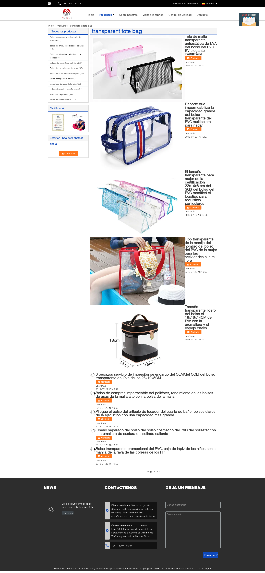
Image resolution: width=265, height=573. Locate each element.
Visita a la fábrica (153, 14)
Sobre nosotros (128, 14)
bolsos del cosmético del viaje (64, 63)
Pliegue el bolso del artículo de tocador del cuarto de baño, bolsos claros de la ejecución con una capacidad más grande (155, 413)
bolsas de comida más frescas (64, 89)
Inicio (91, 14)
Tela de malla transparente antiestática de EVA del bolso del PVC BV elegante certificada (201, 45)
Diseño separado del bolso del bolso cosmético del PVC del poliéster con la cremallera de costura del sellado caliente (156, 432)
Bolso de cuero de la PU (61, 99)
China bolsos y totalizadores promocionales (102, 568)
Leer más (190, 61)
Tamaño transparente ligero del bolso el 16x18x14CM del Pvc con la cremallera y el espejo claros (200, 317)
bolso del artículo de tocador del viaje (67, 45)
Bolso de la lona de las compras (64, 73)
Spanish (210, 3)
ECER (146, 571)
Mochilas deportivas (59, 94)
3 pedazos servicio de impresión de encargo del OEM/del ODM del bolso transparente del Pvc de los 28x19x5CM (155, 376)
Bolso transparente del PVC (62, 78)
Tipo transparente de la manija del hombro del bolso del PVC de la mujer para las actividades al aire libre (201, 249)
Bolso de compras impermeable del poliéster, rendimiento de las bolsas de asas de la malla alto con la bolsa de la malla (154, 394)
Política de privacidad (65, 568)
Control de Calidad (180, 14)
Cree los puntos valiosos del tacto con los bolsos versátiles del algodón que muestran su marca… (78, 505)
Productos (105, 14)
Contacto (202, 14)
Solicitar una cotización (185, 3)
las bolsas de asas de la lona (63, 84)
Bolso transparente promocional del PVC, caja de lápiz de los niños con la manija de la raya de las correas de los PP (156, 450)
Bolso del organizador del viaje (64, 68)
